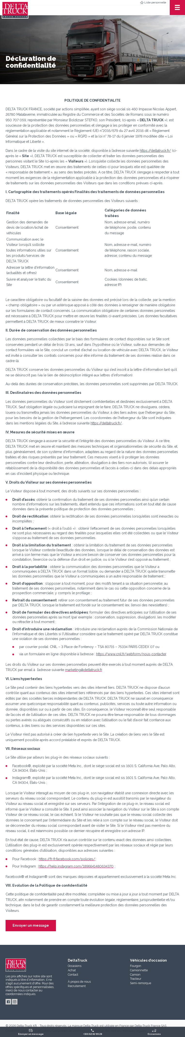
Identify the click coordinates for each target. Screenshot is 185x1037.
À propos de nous (79, 981)
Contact (73, 974)
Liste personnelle (155, 2)
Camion (135, 974)
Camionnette (139, 970)
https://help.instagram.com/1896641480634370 (76, 866)
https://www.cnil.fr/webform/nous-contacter (131, 654)
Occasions (74, 966)
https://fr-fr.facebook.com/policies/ (67, 859)
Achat (72, 970)
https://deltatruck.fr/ (155, 151)
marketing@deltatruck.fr (83, 670)
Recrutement (77, 986)
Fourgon (135, 966)
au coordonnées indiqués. (24, 992)
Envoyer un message (31, 925)
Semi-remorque (140, 983)
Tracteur (135, 978)
